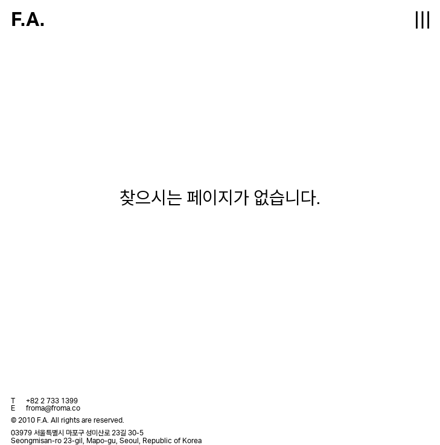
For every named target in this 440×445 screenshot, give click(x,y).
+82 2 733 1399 (52, 401)
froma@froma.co (53, 408)
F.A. (28, 20)
